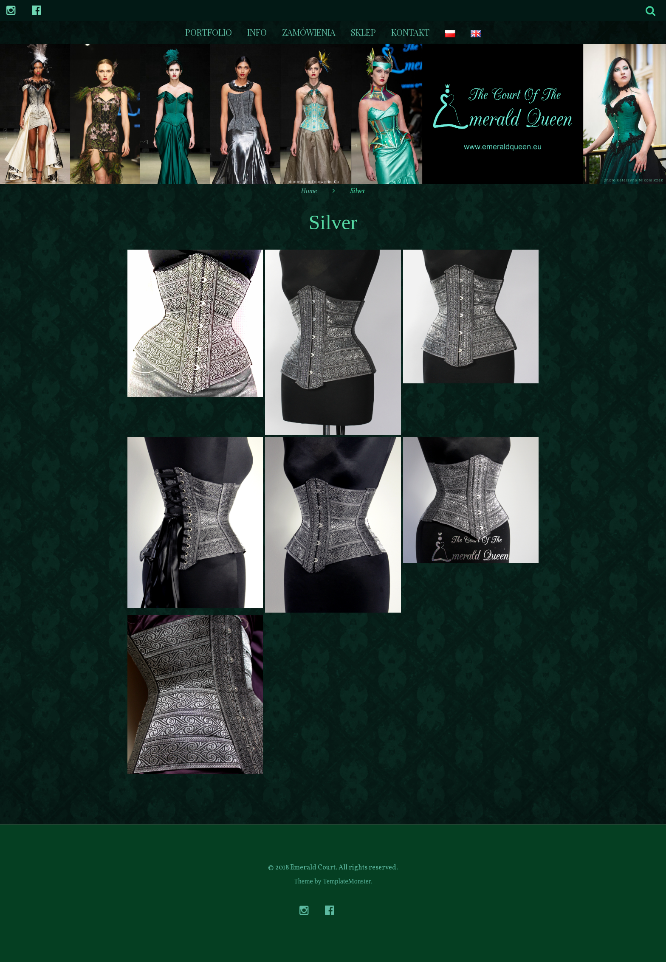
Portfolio (208, 32)
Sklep (363, 32)
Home (309, 190)
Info (257, 32)
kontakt (410, 32)
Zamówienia (309, 32)
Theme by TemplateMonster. (333, 881)
